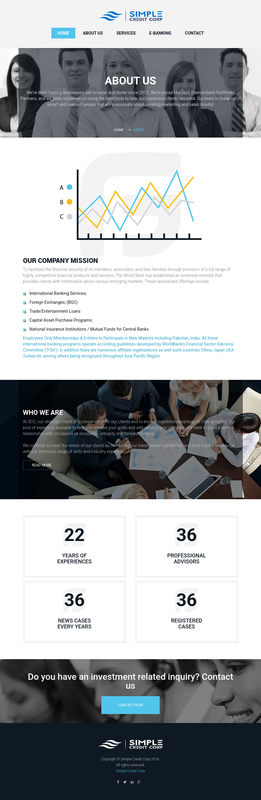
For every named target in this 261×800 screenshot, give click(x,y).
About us (93, 33)
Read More (42, 465)
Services (125, 33)
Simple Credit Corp (130, 771)
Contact (194, 33)
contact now (130, 705)
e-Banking (160, 33)
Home (63, 33)
